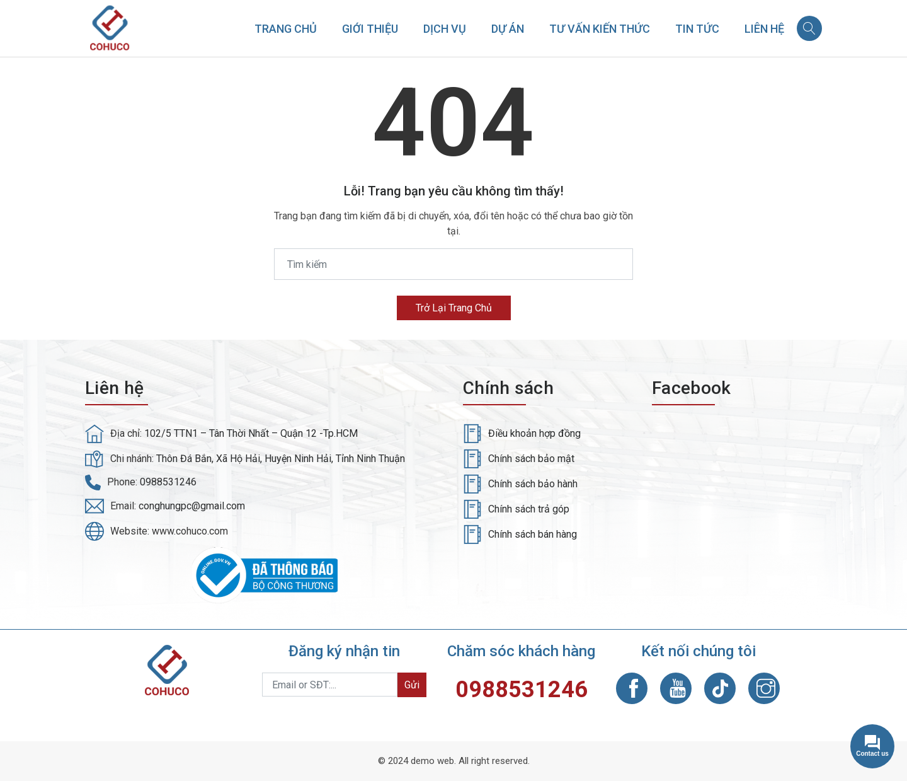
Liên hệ (764, 28)
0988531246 (168, 482)
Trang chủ (285, 28)
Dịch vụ (444, 28)
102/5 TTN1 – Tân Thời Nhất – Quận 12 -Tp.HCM (251, 433)
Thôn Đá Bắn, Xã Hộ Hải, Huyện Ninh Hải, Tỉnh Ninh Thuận (280, 459)
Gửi (411, 685)
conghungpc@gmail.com (192, 506)
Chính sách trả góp (528, 509)
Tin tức (697, 28)
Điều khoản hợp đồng (534, 433)
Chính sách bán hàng (532, 534)
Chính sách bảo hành (533, 484)
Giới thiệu (370, 28)
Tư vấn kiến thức (599, 28)
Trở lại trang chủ (454, 308)
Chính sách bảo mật (531, 459)
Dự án (507, 28)
